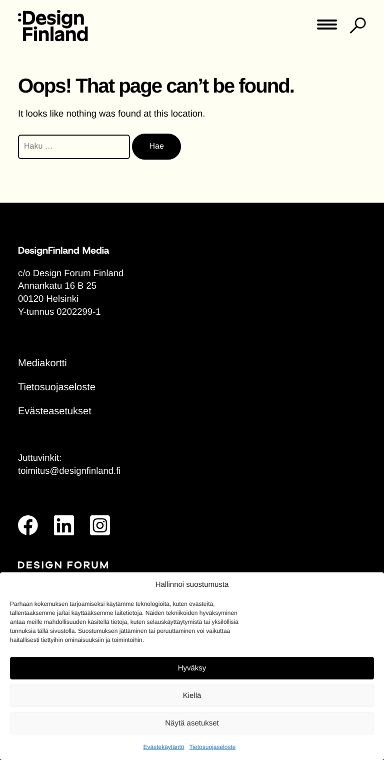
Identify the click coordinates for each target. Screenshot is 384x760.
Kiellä (192, 695)
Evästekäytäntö (163, 746)
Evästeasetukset (55, 411)
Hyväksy (192, 668)
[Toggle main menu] (327, 28)
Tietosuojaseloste (213, 746)
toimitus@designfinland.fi (69, 470)
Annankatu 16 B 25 (57, 285)
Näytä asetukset (192, 723)
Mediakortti (42, 363)
